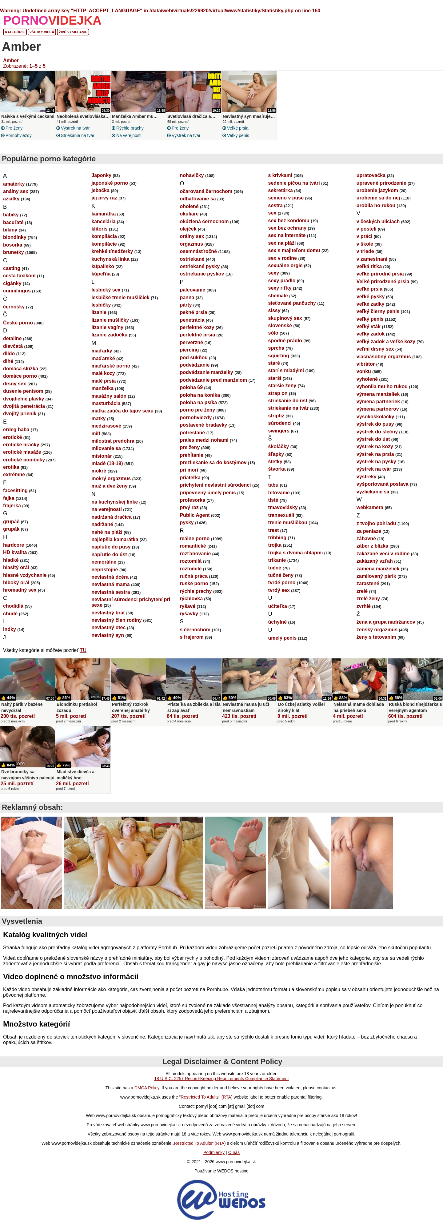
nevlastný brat (108, 612)
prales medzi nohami (204, 440)
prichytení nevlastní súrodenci (215, 485)
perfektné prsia (197, 334)
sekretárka (280, 190)
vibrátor (366, 364)
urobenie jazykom (377, 190)
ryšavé (187, 606)
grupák (11, 529)
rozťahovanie (195, 553)
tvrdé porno (282, 582)
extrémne (14, 474)
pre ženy (14, 128)
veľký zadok (371, 333)
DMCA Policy (146, 1087)
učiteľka (277, 606)
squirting (278, 355)
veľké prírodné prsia (380, 273)
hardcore (13, 545)
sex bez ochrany (287, 228)
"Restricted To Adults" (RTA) (205, 1097)
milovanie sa (106, 448)
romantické (193, 546)
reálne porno (195, 538)
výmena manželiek (378, 394)
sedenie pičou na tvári (294, 183)
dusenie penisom (23, 391)
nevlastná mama (110, 584)
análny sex (15, 191)
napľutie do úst (109, 554)
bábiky (11, 214)
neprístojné (104, 569)
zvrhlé (364, 606)
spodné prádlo (285, 340)
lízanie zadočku (109, 334)
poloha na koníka (200, 395)
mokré (98, 470)
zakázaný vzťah (375, 561)
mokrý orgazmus (111, 478)
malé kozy (103, 373)
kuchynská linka (110, 259)
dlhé (8, 361)
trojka (275, 545)
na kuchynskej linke (114, 501)
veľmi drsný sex (375, 349)
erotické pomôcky (24, 459)
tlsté (273, 500)
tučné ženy (281, 575)
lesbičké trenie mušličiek (120, 297)
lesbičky (101, 305)
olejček (188, 228)
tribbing (277, 537)
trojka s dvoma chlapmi (295, 552)
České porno (18, 322)
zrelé (362, 591)
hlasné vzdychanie (24, 575)
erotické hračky (21, 444)
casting (11, 268)
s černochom (195, 629)
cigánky (12, 283)
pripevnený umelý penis (208, 492)
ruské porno (194, 583)
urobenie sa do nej (378, 197)
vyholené (367, 379)
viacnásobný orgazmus (384, 356)
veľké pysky (371, 296)
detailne (12, 338)
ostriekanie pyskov (202, 273)
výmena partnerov (378, 409)
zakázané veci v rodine (383, 553)
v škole (365, 244)
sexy (273, 272)
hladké (11, 560)
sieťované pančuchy (292, 303)
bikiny (10, 229)
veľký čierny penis (378, 311)
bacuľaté (13, 222)
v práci (365, 236)
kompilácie (104, 244)
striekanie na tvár (77, 135)
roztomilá (191, 561)
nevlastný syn (107, 635)
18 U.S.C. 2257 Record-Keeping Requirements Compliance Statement (221, 1078)
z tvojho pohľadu (376, 523)
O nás (234, 1152)
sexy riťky (280, 288)
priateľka (190, 477)
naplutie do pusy (110, 546)
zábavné (366, 538)
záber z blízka (372, 546)
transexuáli (281, 515)
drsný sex (14, 383)
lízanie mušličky (110, 320)
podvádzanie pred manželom (213, 380)
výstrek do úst (373, 439)
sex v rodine (282, 258)
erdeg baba (16, 429)
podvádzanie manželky (206, 372)
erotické (12, 437)
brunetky (13, 252)
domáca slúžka (20, 368)
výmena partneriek (378, 401)
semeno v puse (286, 197)
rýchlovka (191, 598)
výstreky (367, 476)
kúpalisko (102, 266)
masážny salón (108, 396)
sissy (274, 310)
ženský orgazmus (377, 629)
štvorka (277, 469)
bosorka (12, 244)
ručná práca (194, 576)
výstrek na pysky (376, 461)
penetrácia (192, 320)
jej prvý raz (104, 197)
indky (9, 629)
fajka (8, 498)
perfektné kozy (197, 327)
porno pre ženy (197, 409)
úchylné (277, 622)
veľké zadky (371, 304)
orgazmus (191, 244)
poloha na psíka (198, 402)
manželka (102, 388)
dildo (9, 353)
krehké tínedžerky (112, 251)
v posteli (367, 228)
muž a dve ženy (109, 485)
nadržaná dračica (111, 517)
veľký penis (238, 135)
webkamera (370, 507)
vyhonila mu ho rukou (382, 386)
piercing (189, 349)
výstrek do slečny (377, 431)
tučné (274, 567)
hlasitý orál (16, 567)
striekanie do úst (287, 400)
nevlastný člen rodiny (116, 620)
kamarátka (103, 213)
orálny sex (192, 236)
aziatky (11, 198)
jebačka (100, 190)
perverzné (191, 342)
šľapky (276, 454)
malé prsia (103, 381)
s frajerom (191, 637)
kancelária (103, 221)
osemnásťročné (198, 251)
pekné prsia (193, 312)
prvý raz (189, 507)
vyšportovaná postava (383, 484)
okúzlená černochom (204, 221)
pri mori (189, 469)
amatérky (14, 184)
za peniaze (369, 531)
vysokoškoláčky (375, 416)
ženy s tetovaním (376, 637)
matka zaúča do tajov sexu (122, 410)
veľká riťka (369, 266)
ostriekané (192, 259)
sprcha (276, 348)
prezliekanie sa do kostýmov (213, 462)
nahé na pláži (106, 532)
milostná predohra (112, 441)
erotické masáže (22, 452)
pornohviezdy (19, 135)
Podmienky (214, 1152)
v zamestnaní (372, 259)
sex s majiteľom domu (294, 250)
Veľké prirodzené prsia (383, 281)
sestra (275, 205)
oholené (189, 206)
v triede (365, 251)
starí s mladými (286, 370)
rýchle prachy (130, 128)
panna (187, 297)
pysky (187, 522)
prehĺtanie (191, 455)
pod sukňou (194, 357)
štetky (275, 461)
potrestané (192, 432)
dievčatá (13, 346)
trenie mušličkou (287, 522)
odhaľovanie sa (198, 198)
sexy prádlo (282, 280)
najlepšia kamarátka (114, 539)
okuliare (189, 213)
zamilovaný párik (376, 576)
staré (274, 363)
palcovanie (192, 289)
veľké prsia (237, 128)
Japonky (101, 175)
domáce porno (20, 376)
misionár (101, 456)
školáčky (278, 446)
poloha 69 (191, 387)
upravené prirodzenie (381, 183)
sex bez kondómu (288, 220)
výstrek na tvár (75, 128)
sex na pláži (282, 243)
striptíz (276, 415)
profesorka (192, 500)
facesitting (15, 490)
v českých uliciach (378, 221)
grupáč (11, 521)
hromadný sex (19, 590)
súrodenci (280, 423)
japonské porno (109, 183)
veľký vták (369, 326)
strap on (278, 393)
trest (273, 530)
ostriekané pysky (200, 266)
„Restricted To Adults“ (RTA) (199, 1143)
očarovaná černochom (206, 191)
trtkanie (277, 560)
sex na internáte (287, 235)
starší (274, 378)
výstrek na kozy (375, 446)
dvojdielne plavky (23, 398)
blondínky (14, 237)
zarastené (368, 583)
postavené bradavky (203, 425)
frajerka (12, 505)
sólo (273, 333)
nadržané (102, 524)
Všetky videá (42, 32)
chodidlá (13, 606)
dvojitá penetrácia (24, 406)
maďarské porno (110, 365)
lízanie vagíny (107, 327)
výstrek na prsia (375, 454)
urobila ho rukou (376, 205)
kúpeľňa (100, 273)
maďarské (103, 358)
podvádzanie (195, 365)
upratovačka (371, 175)
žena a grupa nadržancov (386, 622)
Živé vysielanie (73, 32)
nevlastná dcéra (110, 577)
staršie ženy (282, 385)
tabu (273, 485)
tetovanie (279, 492)
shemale (278, 295)
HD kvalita (15, 552)
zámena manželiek (378, 568)
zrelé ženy (368, 598)
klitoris (99, 228)
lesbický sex (105, 289)
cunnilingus (17, 290)
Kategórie (15, 32)
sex (272, 212)
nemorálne (103, 562)
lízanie (98, 312)
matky (98, 418)
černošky (14, 306)
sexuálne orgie (285, 265)
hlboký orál (16, 582)
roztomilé (191, 568)
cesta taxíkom (19, 275)
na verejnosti (129, 135)
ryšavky (189, 613)
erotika (11, 467)
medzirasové (106, 425)
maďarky (101, 350)
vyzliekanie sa (373, 491)
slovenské (280, 325)
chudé (10, 613)
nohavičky (192, 175)
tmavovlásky (283, 507)
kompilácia (104, 236)
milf (95, 433)
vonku (364, 371)
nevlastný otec (108, 627)
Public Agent (195, 515)
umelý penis (282, 638)
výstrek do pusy (375, 424)
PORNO (52, 20)
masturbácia (105, 403)
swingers (278, 430)
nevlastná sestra (110, 592)
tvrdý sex (279, 590)
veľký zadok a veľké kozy (386, 341)
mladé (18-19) (107, 463)
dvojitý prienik (19, 413)
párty (186, 305)
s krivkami (280, 175)
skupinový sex (285, 318)
